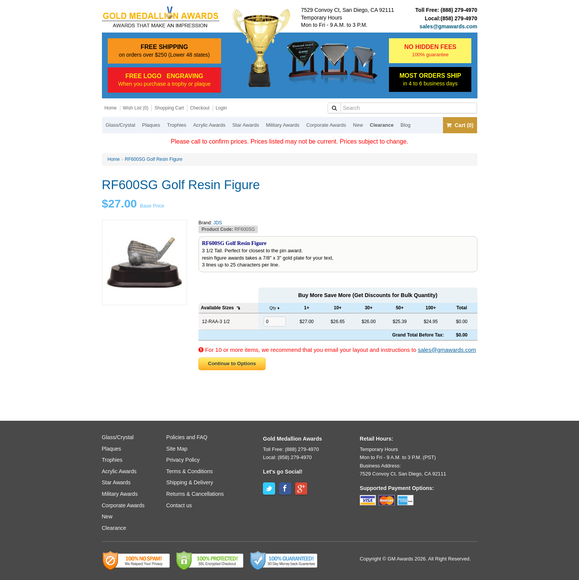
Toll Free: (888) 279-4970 (291, 449)
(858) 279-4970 (459, 18)
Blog (405, 125)
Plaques (151, 125)
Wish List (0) (136, 108)
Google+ (301, 488)
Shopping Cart (169, 108)
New (358, 125)
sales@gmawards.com (448, 26)
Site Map (176, 449)
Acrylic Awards (209, 125)
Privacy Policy (183, 460)
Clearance (382, 125)
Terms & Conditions (189, 471)
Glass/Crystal (120, 125)
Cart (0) (459, 125)
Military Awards (282, 125)
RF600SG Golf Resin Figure (153, 159)
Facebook (285, 488)
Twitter (269, 488)
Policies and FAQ (186, 437)
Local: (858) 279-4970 (287, 457)
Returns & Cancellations (195, 494)
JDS (217, 222)
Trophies (176, 125)
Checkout (200, 108)
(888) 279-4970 (459, 10)
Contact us (179, 505)
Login (221, 108)
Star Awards (245, 125)
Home (111, 108)
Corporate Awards (326, 125)
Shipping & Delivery (189, 482)
